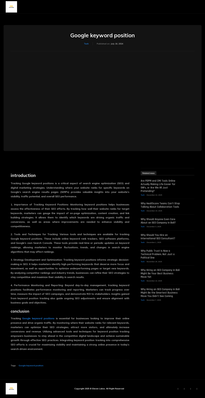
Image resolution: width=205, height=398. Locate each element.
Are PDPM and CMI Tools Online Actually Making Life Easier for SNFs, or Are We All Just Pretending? (158, 186)
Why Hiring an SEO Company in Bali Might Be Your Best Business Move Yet (159, 277)
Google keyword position (31, 365)
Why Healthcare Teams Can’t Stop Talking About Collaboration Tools (160, 207)
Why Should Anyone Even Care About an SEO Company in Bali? (158, 224)
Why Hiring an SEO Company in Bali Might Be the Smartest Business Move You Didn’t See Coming (158, 298)
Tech (86, 43)
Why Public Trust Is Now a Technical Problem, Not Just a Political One (158, 258)
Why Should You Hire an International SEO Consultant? (158, 240)
